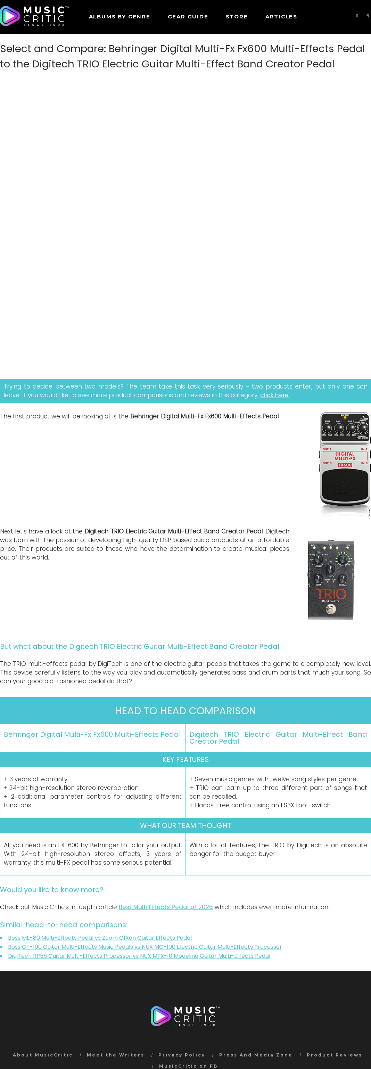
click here (274, 395)
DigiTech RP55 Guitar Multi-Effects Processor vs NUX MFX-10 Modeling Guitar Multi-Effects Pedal (139, 956)
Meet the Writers (116, 1055)
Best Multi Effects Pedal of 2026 (166, 907)
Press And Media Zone (256, 1055)
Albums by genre (119, 16)
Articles (281, 16)
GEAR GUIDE (188, 16)
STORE (237, 16)
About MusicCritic (43, 1055)
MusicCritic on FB (188, 1066)
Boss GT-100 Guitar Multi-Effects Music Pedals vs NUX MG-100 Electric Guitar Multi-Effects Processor (145, 947)
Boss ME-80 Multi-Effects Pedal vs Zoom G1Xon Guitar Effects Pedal (100, 938)
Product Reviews (334, 1055)
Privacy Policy (181, 1055)
